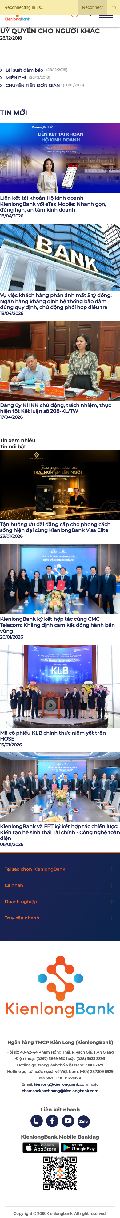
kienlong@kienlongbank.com (61, 1084)
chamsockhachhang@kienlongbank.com (60, 1090)
